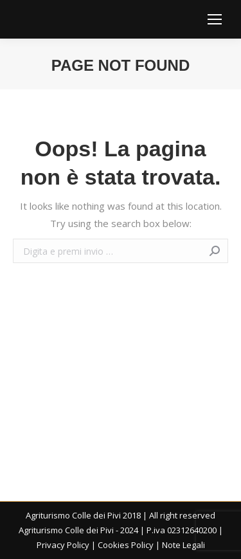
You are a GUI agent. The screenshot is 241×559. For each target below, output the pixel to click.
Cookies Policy (126, 545)
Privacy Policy (63, 545)
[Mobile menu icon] (215, 19)
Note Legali (183, 545)
